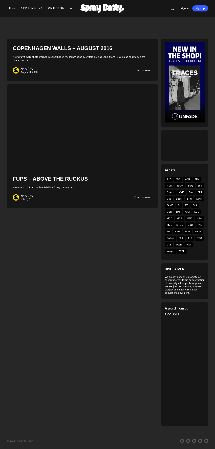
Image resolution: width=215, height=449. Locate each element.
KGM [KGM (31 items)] (187, 211)
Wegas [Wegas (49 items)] (171, 251)
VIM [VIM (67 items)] (188, 244)
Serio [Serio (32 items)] (198, 231)
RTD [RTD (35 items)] (177, 231)
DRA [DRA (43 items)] (200, 192)
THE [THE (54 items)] (190, 238)
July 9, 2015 (27, 199)
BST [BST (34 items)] (200, 185)
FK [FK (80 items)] (179, 205)
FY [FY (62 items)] (186, 205)
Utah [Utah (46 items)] (179, 244)
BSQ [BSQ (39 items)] (190, 185)
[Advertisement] (190, 370)
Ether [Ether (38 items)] (199, 198)
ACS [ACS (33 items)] (187, 179)
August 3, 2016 (29, 72)
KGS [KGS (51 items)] (196, 211)
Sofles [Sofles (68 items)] (170, 238)
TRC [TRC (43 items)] (199, 238)
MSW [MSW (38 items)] (199, 218)
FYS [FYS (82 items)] (194, 205)
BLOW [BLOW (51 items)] (180, 185)
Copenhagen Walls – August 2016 (62, 48)
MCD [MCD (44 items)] (169, 218)
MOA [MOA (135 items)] (179, 218)
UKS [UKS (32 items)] (169, 244)
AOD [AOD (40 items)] (169, 185)
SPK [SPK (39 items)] (181, 238)
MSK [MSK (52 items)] (189, 218)
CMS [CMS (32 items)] (181, 192)
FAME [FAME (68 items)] (170, 205)
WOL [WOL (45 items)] (182, 251)
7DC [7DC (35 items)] (178, 179)
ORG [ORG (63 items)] (190, 225)
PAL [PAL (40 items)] (200, 225)
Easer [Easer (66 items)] (179, 198)
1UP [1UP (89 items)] (169, 179)
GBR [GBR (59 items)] (169, 211)
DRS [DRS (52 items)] (169, 198)
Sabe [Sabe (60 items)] (187, 231)
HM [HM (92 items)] (178, 211)
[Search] (172, 8)
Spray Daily (27, 68)
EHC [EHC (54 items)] (189, 198)
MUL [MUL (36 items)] (169, 225)
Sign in (184, 8)
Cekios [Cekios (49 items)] (171, 192)
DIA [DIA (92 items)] (191, 192)
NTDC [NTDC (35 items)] (179, 225)
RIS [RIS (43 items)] (168, 231)
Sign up (200, 8)
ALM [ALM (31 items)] (197, 179)
